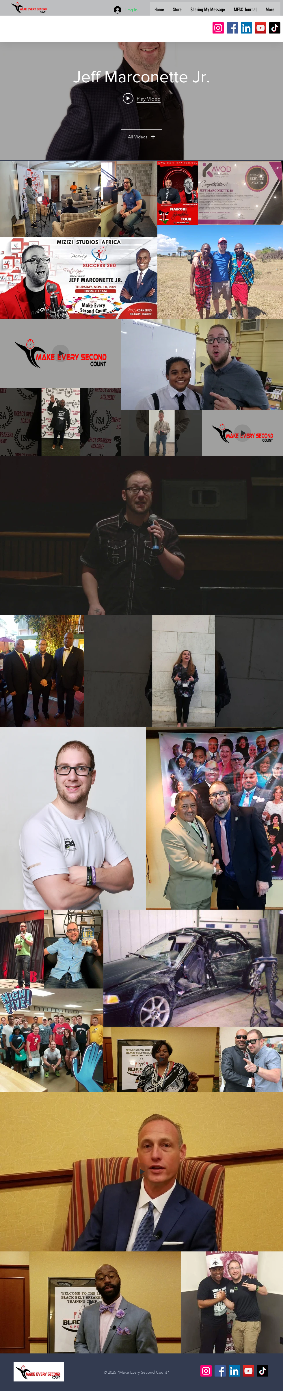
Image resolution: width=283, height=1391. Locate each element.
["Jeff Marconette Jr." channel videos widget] (141, 101)
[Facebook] (232, 28)
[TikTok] (274, 28)
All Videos (141, 137)
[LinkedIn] (246, 28)
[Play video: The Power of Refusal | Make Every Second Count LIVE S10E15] (142, 98)
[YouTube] (260, 28)
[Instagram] (218, 28)
